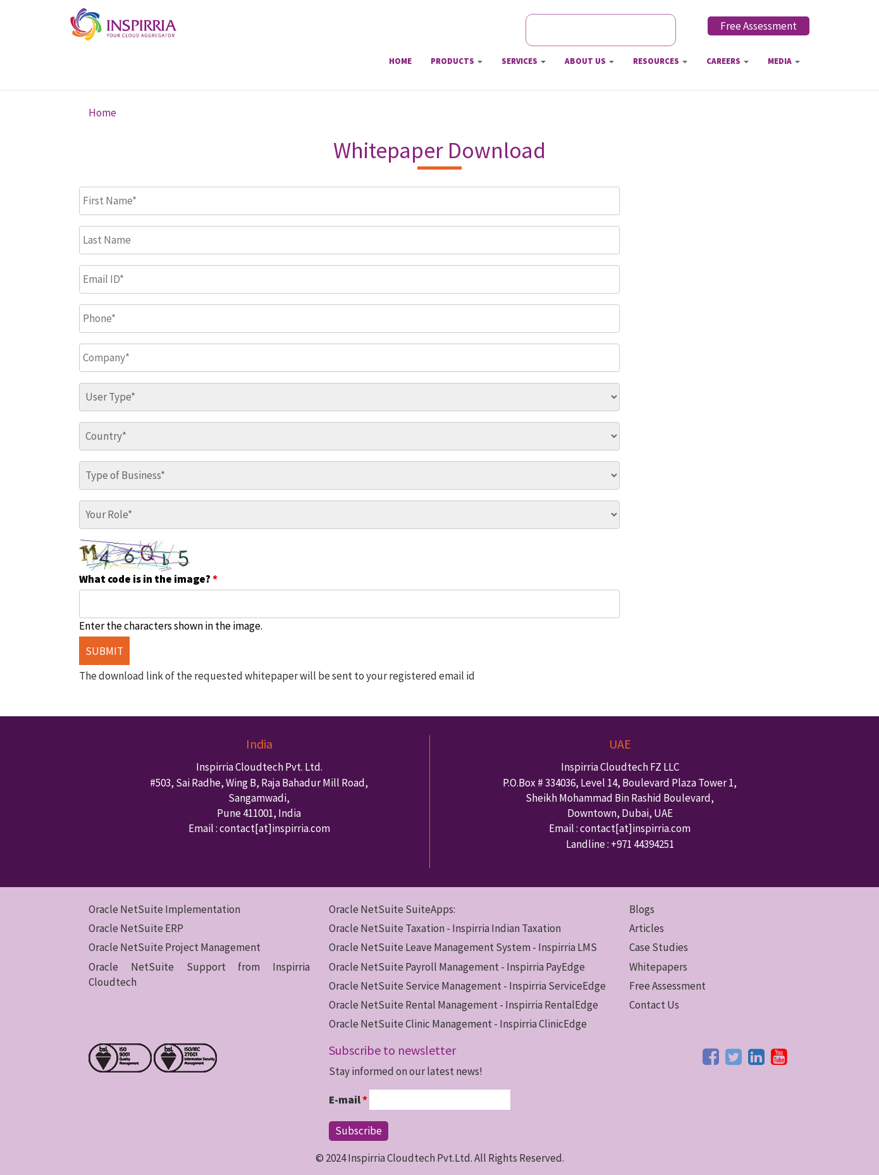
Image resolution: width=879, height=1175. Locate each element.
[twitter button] (733, 1056)
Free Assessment (758, 26)
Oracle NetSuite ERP (136, 928)
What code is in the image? (148, 579)
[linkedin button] (756, 1056)
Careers (727, 61)
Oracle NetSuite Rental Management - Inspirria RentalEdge (463, 1005)
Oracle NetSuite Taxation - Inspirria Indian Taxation (445, 928)
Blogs (642, 909)
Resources (660, 61)
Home (400, 61)
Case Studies (658, 947)
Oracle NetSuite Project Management (175, 947)
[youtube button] (779, 1056)
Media (784, 61)
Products (457, 61)
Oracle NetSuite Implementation (164, 909)
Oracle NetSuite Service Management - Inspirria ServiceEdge (467, 986)
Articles (646, 928)
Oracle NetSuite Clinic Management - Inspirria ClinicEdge (458, 1024)
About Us (589, 61)
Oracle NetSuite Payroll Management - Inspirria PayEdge (457, 967)
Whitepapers (658, 967)
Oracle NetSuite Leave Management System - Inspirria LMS (463, 947)
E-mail (348, 1100)
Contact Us (654, 1005)
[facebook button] (710, 1056)
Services (523, 61)
